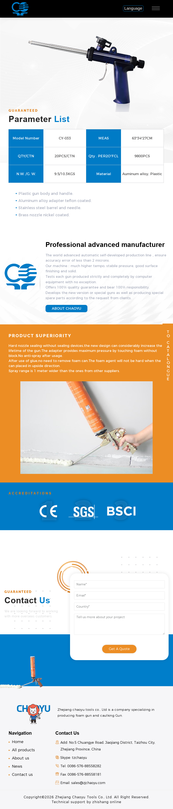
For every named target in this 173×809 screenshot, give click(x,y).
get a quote (119, 649)
